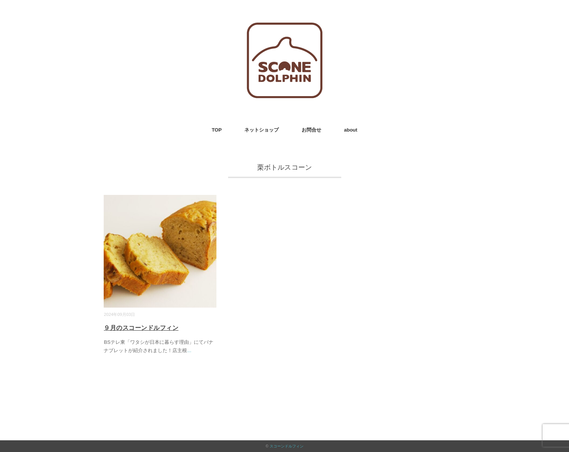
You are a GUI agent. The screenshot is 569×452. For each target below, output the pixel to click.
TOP (217, 130)
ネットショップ (261, 130)
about (350, 130)
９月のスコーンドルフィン (141, 328)
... (189, 350)
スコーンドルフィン (287, 446)
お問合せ (311, 130)
